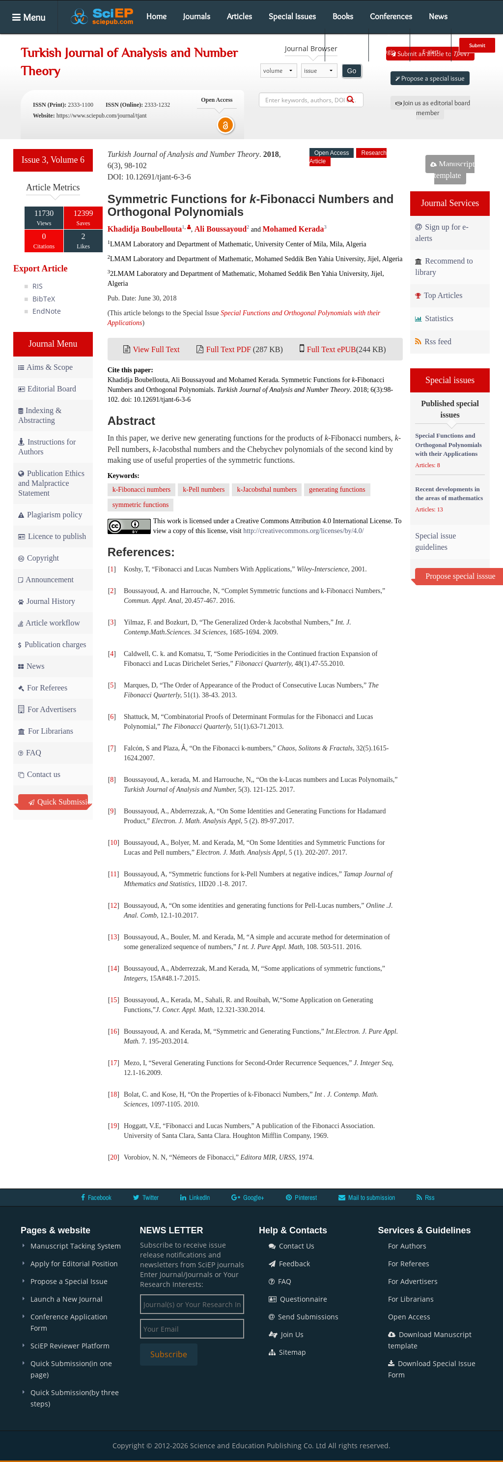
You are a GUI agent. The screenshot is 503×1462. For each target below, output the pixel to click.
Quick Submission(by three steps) (74, 1398)
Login (388, 44)
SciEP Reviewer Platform (70, 1345)
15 (113, 1000)
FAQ (29, 752)
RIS (37, 286)
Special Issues (292, 16)
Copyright (38, 558)
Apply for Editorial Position (74, 1263)
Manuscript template (452, 169)
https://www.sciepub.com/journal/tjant (101, 115)
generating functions (337, 489)
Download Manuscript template (430, 1340)
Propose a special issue (430, 78)
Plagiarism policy (50, 514)
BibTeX (43, 298)
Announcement (46, 579)
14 (113, 968)
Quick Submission (58, 802)
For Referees (42, 688)
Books (343, 16)
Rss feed (433, 341)
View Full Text (156, 349)
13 (113, 937)
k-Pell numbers (203, 489)
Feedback (289, 1263)
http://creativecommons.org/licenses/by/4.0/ (303, 531)
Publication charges (52, 644)
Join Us (286, 1334)
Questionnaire (298, 1299)
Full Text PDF (228, 349)
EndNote (46, 311)
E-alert (430, 44)
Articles (239, 16)
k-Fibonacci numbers (141, 489)
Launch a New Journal (66, 1299)
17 (113, 1063)
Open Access (409, 1316)
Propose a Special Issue (69, 1281)
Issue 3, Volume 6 (53, 160)
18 (113, 1094)
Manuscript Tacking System (75, 1246)
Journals (196, 16)
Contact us (39, 774)
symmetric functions (140, 504)
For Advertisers (47, 709)
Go (352, 71)
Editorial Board (47, 389)
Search (345, 44)
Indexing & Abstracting (39, 415)
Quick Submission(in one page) (71, 1369)
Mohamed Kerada (293, 229)
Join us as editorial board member (432, 107)
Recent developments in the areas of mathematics (449, 493)
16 (113, 1031)
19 (113, 1126)
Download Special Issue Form (431, 1369)
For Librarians (45, 731)
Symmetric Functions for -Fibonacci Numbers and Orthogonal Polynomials (251, 205)
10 (113, 842)
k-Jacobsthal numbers (267, 489)
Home (156, 16)
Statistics (434, 318)
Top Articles (438, 295)
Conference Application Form (69, 1322)
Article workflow (49, 623)
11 (113, 874)
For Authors (407, 1246)
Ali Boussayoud (221, 229)
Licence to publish (52, 536)
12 (113, 905)
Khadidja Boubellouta (145, 229)
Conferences (391, 16)
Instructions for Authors (47, 447)
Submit (477, 45)
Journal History (46, 601)
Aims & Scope (45, 367)
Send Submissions (303, 1316)
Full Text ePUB (331, 349)
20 (113, 1157)
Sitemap (287, 1352)
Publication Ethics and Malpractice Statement (51, 483)
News (438, 16)
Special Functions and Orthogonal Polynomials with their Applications (448, 444)
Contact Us (291, 1246)
